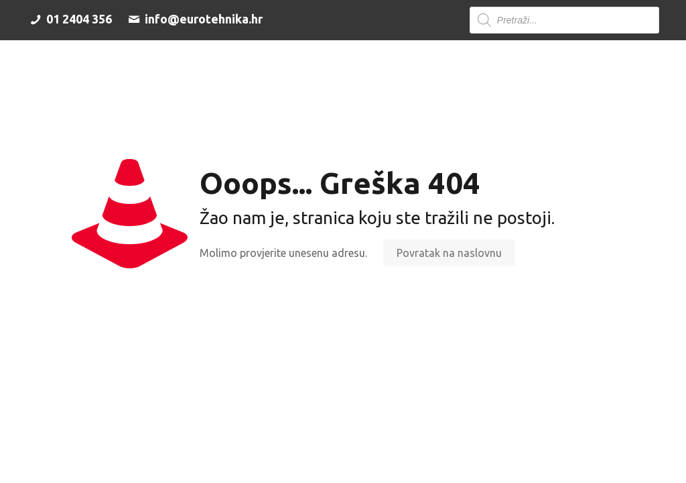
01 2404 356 (69, 18)
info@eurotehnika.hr (194, 18)
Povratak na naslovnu (449, 253)
